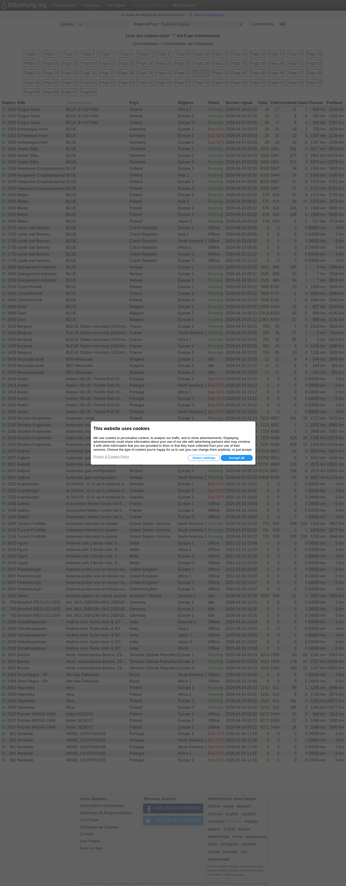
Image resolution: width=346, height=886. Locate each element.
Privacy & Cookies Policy (111, 456)
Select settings (204, 458)
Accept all (236, 458)
